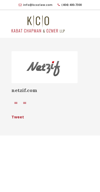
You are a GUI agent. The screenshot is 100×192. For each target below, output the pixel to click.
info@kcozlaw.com (37, 5)
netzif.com (24, 90)
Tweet (17, 116)
